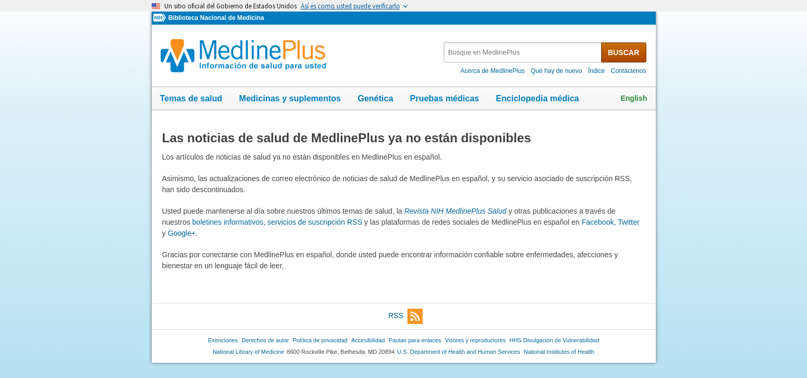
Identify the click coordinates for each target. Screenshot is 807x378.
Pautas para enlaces (415, 340)
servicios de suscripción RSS (314, 222)
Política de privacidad (319, 340)
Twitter (629, 222)
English (634, 98)
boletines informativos (227, 222)
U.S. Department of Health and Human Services (458, 352)
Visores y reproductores (475, 340)
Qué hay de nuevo (556, 71)
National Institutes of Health (559, 352)
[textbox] (523, 52)
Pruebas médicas (444, 98)
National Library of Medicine (248, 352)
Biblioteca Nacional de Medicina (216, 18)
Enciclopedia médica (537, 98)
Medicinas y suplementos (290, 98)
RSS (406, 316)
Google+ (181, 233)
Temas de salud (191, 98)
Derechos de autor (265, 340)
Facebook (598, 222)
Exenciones (223, 340)
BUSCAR (624, 52)
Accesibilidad (368, 340)
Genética (375, 98)
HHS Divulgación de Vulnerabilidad (554, 340)
